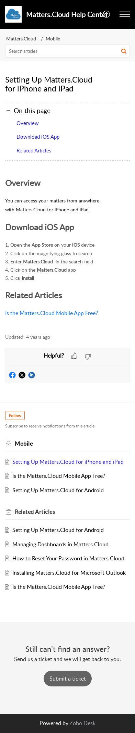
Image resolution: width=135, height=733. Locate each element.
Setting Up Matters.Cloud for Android (58, 490)
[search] (67, 51)
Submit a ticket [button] (67, 678)
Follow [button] (15, 416)
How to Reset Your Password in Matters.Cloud (68, 558)
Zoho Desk (82, 723)
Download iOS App (37, 136)
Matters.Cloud (21, 38)
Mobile (53, 38)
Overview (27, 123)
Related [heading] (35, 511)
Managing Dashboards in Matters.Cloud (60, 544)
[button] (106, 14)
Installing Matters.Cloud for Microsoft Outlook (69, 572)
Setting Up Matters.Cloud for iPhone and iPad (68, 461)
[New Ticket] (68, 678)
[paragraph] (67, 251)
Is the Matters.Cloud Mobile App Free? (51, 313)
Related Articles (33, 150)
